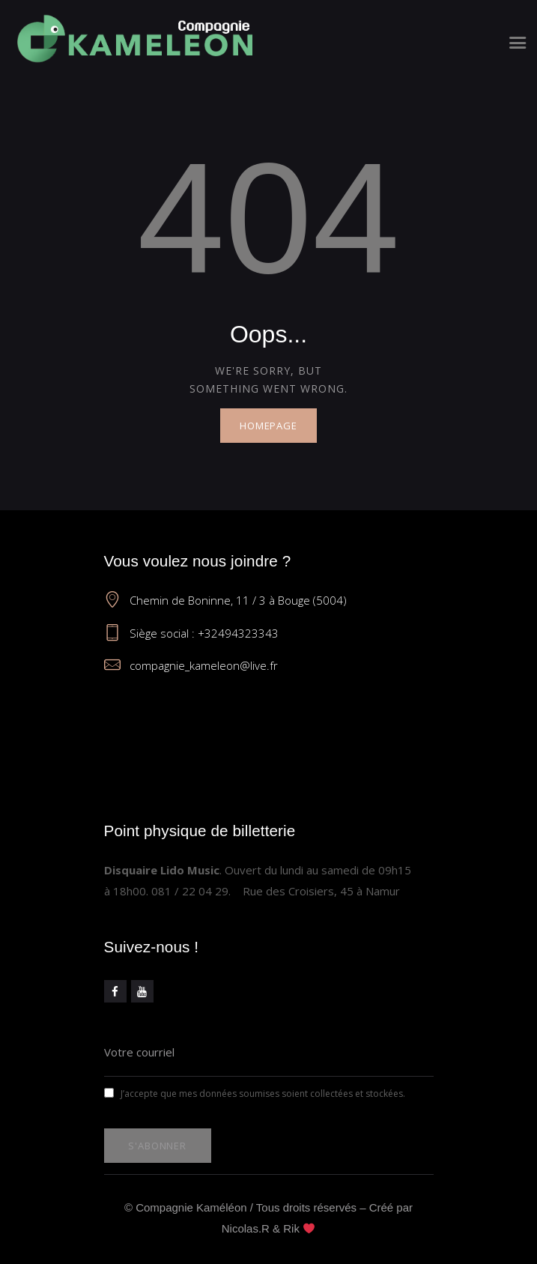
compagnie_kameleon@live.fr (204, 665)
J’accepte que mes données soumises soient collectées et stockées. (254, 1093)
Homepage (268, 425)
